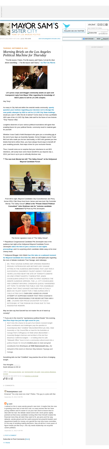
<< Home (6, 443)
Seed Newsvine (6, 379)
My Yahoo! (106, 25)
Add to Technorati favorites (12, 379)
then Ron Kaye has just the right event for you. (21, 320)
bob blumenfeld (29, 372)
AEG (23, 372)
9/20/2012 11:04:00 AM (31, 376)
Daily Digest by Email (94, 28)
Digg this (9, 379)
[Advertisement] (55, 12)
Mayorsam (89, 39)
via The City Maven (48, 63)
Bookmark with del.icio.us (4, 379)
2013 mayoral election (15, 372)
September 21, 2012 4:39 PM (13, 430)
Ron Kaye (5, 374)
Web (98, 39)
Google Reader (104, 25)
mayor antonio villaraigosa (48, 372)
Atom (27, 439)
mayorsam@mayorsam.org (49, 38)
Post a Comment (10, 435)
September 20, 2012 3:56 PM (13, 397)
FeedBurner (103, 33)
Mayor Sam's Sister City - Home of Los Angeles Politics (31, 28)
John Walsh (37, 372)
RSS (99, 25)
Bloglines (101, 25)
